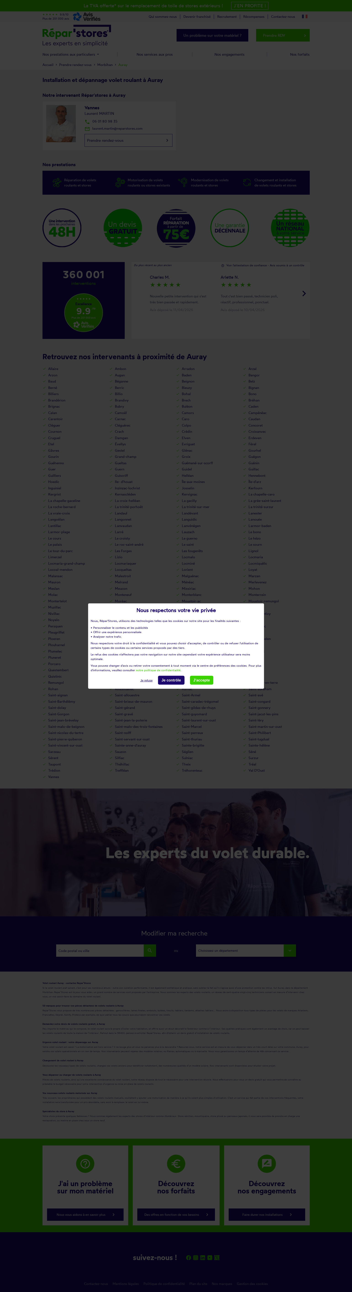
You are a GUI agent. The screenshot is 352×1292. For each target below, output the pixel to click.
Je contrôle (171, 680)
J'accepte (201, 680)
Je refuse (146, 680)
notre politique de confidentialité (158, 670)
